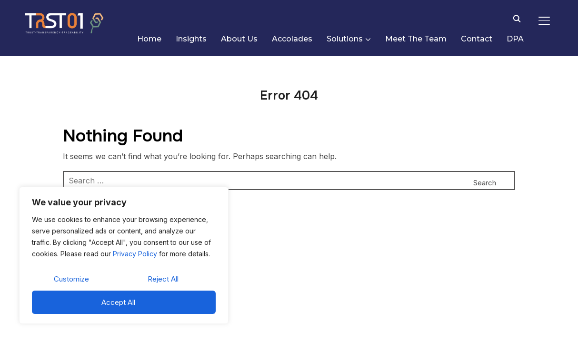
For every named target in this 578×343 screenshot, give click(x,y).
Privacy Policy (135, 254)
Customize (71, 278)
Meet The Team (416, 38)
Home (149, 38)
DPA (515, 38)
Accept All (118, 302)
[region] (124, 255)
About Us (239, 38)
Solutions (345, 38)
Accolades (292, 38)
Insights (191, 38)
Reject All (163, 278)
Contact (476, 38)
